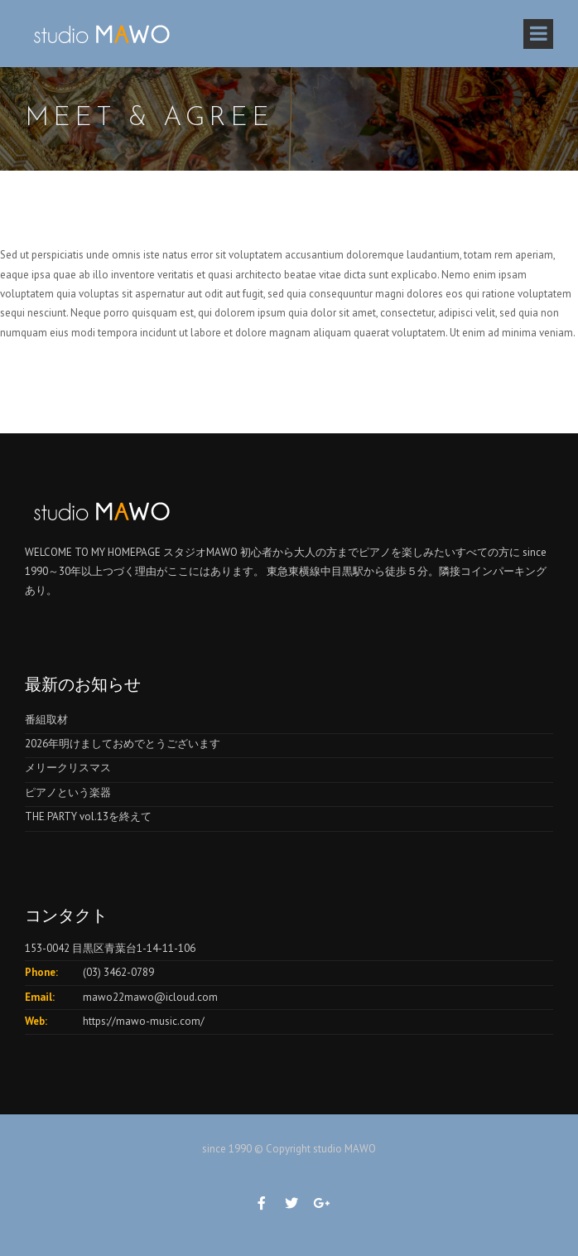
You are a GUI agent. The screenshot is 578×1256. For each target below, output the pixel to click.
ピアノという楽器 (68, 792)
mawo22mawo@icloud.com (150, 997)
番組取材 (46, 720)
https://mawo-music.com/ (144, 1021)
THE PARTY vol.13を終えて (88, 816)
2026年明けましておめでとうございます (122, 744)
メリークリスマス (68, 768)
